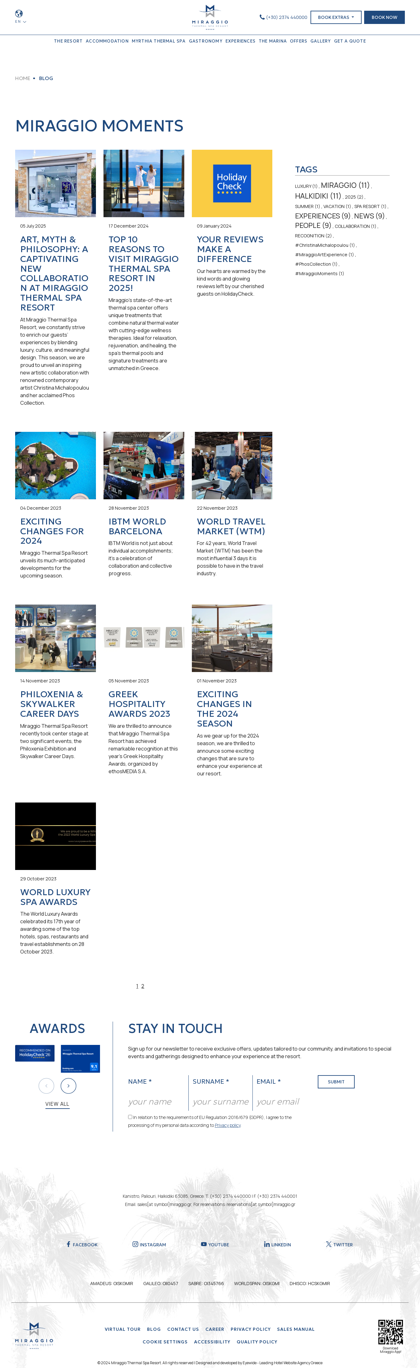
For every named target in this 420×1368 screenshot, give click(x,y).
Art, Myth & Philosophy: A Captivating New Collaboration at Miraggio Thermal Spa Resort (54, 273)
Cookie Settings (165, 1342)
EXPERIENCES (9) (323, 216)
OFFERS (298, 41)
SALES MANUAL (296, 1329)
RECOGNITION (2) (313, 236)
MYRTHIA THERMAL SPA (159, 41)
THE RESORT (68, 41)
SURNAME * (210, 1081)
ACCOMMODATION (107, 41)
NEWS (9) (369, 216)
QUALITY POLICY (257, 1342)
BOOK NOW (384, 17)
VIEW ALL (57, 1103)
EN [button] (18, 21)
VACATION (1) (337, 206)
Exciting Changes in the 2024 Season (224, 709)
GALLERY (321, 41)
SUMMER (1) (307, 206)
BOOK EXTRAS (334, 17)
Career (214, 1329)
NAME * (140, 1081)
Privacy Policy (251, 1329)
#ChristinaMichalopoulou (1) (325, 245)
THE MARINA (273, 41)
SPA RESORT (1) (370, 206)
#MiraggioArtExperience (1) (324, 255)
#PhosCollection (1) (316, 264)
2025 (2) (354, 197)
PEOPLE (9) (313, 225)
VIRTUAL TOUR (123, 1329)
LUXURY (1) (306, 186)
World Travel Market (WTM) (231, 526)
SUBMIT (336, 1082)
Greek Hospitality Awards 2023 (139, 704)
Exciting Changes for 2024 (52, 531)
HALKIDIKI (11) (318, 195)
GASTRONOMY (205, 41)
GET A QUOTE (350, 41)
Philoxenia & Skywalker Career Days (51, 704)
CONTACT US (183, 1329)
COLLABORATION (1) (355, 226)
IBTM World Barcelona (137, 526)
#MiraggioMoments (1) (319, 273)
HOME (22, 78)
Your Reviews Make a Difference (230, 249)
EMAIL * (269, 1081)
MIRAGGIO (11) (345, 185)
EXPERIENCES (241, 41)
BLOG (154, 1329)
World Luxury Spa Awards (55, 897)
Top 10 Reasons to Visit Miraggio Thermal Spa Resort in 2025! (144, 263)
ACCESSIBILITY (212, 1342)
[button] (68, 1086)
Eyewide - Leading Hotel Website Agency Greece (282, 1362)
